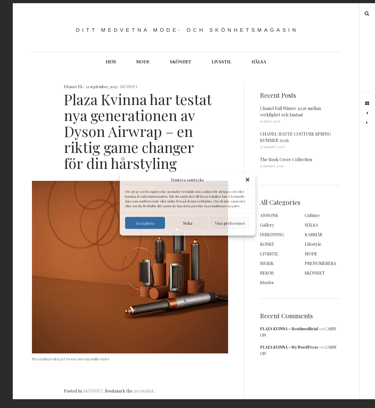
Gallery (267, 225)
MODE (143, 61)
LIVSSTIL (221, 61)
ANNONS (269, 215)
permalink (144, 391)
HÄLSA (259, 61)
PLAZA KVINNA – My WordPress (289, 347)
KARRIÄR (313, 234)
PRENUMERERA (320, 263)
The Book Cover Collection (286, 159)
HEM (111, 61)
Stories (267, 282)
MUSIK (267, 263)
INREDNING (272, 234)
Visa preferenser (230, 223)
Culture (312, 215)
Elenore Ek (73, 86)
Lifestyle (313, 244)
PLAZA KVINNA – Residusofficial (289, 328)
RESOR (267, 273)
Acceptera (145, 223)
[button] (247, 179)
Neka (187, 223)
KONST (267, 244)
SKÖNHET (180, 61)
